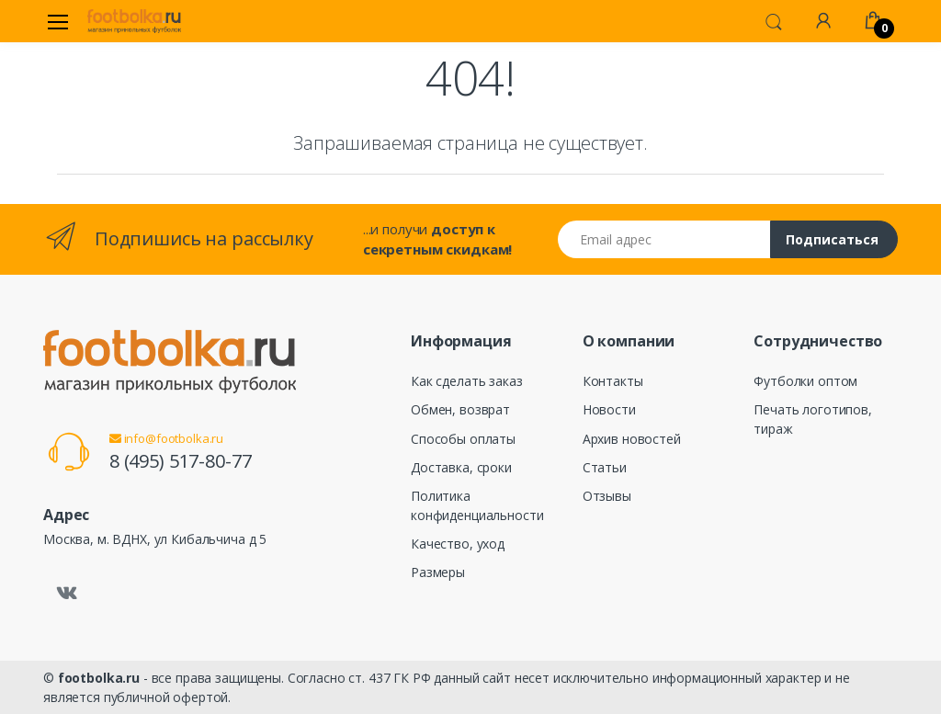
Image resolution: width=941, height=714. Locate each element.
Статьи (605, 467)
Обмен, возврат (460, 409)
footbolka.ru (99, 677)
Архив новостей (632, 439)
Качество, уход (458, 543)
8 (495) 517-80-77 (180, 460)
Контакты (613, 381)
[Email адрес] (664, 239)
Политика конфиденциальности (477, 505)
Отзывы (607, 495)
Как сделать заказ (467, 381)
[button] (774, 20)
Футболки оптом (805, 381)
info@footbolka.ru (166, 438)
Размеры (438, 572)
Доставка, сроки (461, 467)
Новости (609, 409)
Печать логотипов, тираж (813, 419)
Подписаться (832, 239)
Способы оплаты (463, 439)
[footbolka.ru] (134, 21)
